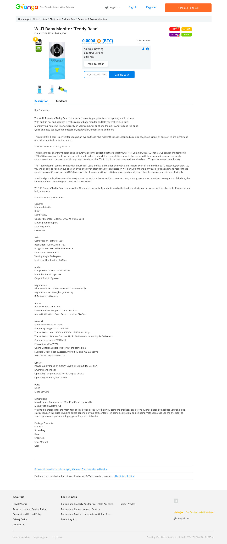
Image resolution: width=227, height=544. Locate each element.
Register (151, 7)
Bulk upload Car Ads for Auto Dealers (80, 509)
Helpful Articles (127, 503)
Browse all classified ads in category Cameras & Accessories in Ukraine (71, 469)
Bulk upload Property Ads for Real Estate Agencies (87, 503)
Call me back (122, 74)
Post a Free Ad (188, 8)
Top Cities (57, 537)
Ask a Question (96, 63)
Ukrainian (120, 476)
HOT (176, 28)
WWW (186, 34)
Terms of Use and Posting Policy (29, 509)
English (112, 7)
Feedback (61, 101)
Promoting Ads (69, 519)
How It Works (20, 503)
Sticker (175, 34)
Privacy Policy (20, 519)
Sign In (133, 7)
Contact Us (18, 524)
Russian (130, 476)
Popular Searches (21, 537)
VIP (186, 29)
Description (41, 101)
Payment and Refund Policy (27, 514)
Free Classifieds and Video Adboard (194, 512)
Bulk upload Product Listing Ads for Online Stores (86, 514)
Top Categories (41, 537)
